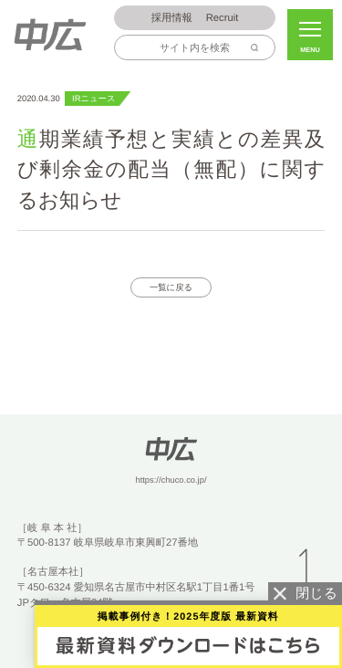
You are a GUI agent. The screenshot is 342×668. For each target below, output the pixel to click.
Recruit (195, 19)
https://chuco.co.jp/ (170, 480)
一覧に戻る (171, 287)
